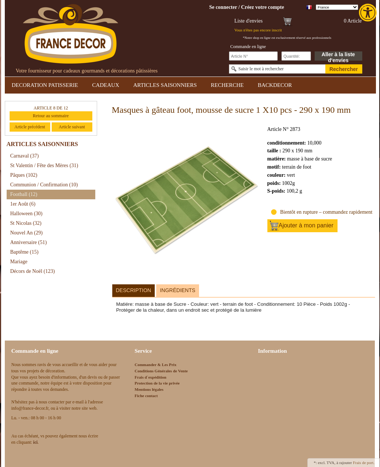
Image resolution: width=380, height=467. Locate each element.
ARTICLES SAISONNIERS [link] (165, 85)
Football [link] (24, 194)
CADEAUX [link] (105, 85)
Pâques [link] (24, 175)
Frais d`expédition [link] (151, 377)
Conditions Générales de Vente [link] (161, 371)
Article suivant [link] (72, 126)
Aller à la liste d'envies (338, 56)
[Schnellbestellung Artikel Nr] (253, 56)
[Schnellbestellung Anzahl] (296, 56)
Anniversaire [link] (28, 242)
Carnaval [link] (24, 156)
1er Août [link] (22, 204)
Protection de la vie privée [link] (157, 383)
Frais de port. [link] (363, 462)
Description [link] (133, 290)
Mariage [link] (19, 261)
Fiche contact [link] (146, 395)
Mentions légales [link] (149, 389)
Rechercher (343, 69)
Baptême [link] (24, 252)
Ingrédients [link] (177, 290)
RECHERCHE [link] (227, 85)
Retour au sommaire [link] (51, 115)
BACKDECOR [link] (275, 85)
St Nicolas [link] (26, 223)
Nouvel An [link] (26, 233)
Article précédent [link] (29, 126)
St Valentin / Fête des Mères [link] (44, 165)
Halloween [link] (26, 213)
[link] (368, 12)
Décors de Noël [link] (32, 271)
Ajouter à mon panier (305, 225)
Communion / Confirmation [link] (44, 184)
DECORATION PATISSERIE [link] (45, 85)
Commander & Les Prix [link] (156, 364)
